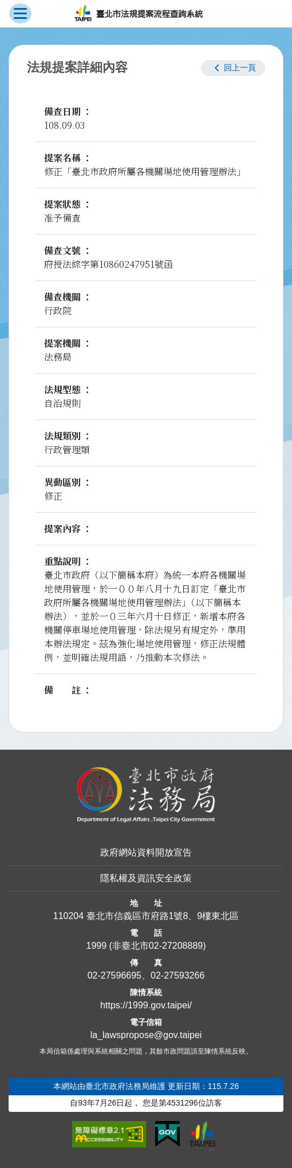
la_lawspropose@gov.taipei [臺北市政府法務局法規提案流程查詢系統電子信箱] (146, 1035)
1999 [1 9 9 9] (96, 946)
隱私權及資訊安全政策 (146, 878)
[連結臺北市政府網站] (202, 1136)
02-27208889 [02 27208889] (176, 946)
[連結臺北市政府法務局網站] (146, 795)
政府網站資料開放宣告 (146, 852)
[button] (233, 68)
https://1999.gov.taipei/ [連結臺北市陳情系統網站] (146, 1005)
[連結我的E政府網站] (167, 1134)
